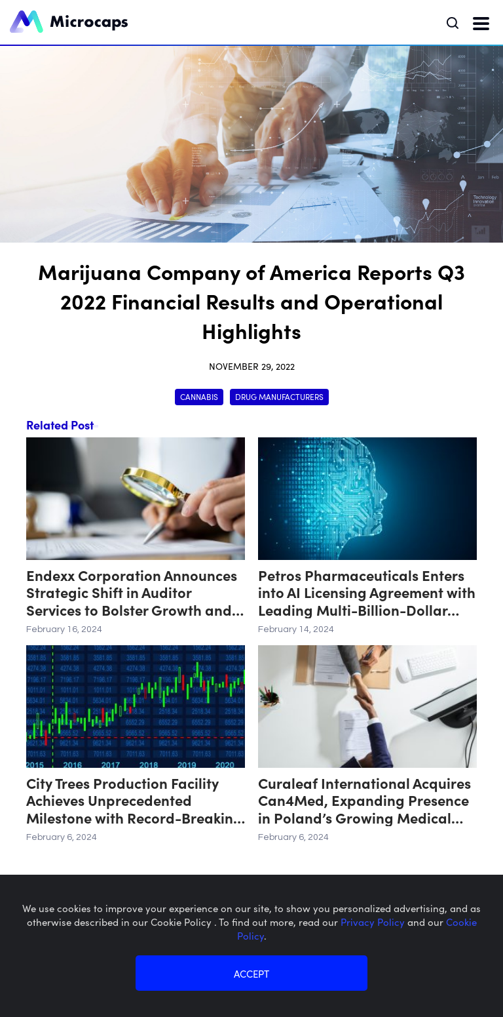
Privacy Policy (374, 921)
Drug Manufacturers (279, 396)
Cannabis (199, 396)
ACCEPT (251, 973)
